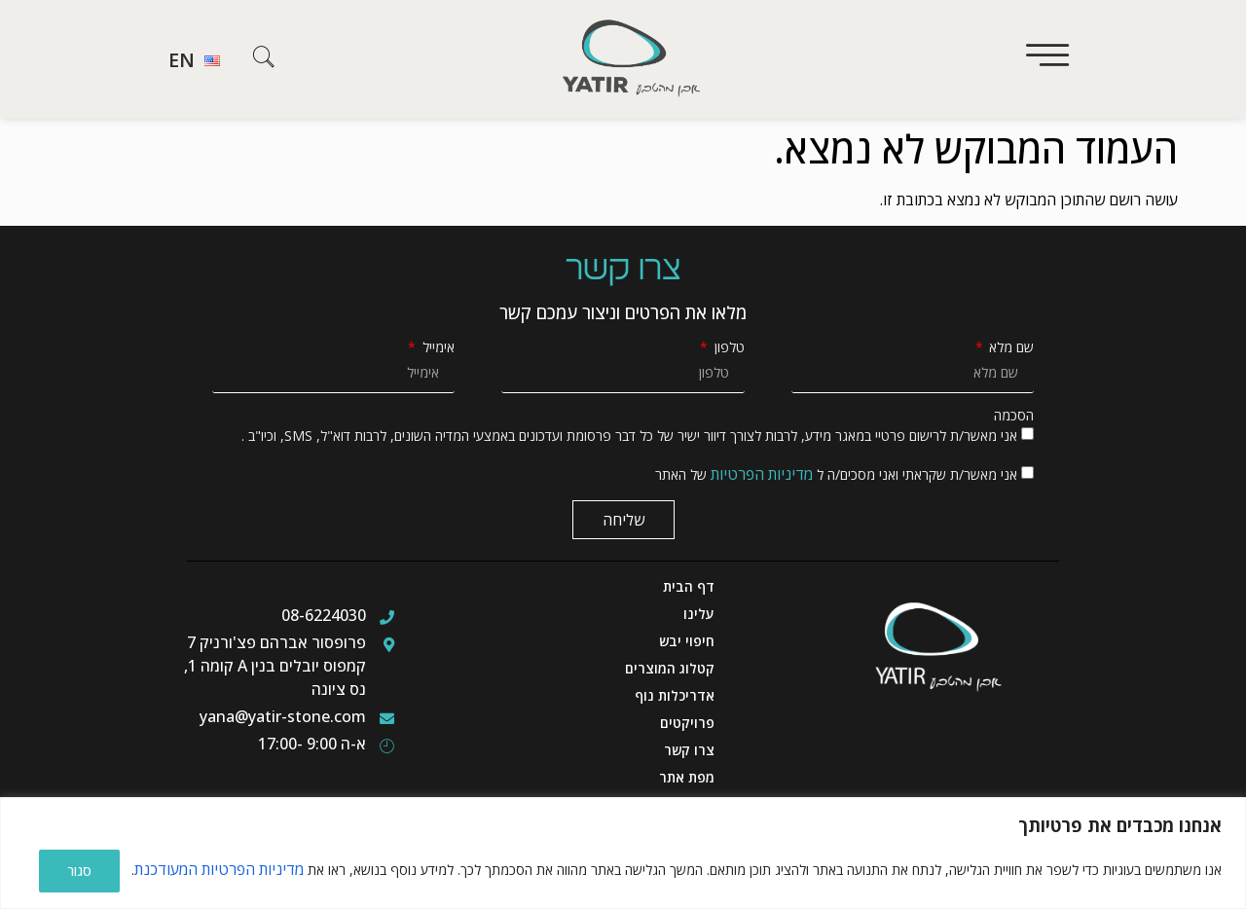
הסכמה (1014, 415)
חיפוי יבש (687, 641)
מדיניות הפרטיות (762, 474)
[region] (623, 854)
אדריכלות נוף (675, 695)
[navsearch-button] (263, 60)
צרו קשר (689, 750)
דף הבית (689, 586)
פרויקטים (687, 722)
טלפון (728, 347)
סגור (79, 870)
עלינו (699, 613)
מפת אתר (687, 777)
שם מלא (1009, 347)
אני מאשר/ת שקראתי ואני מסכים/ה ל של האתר (836, 474)
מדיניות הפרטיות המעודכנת (219, 870)
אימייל (437, 347)
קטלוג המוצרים (670, 668)
